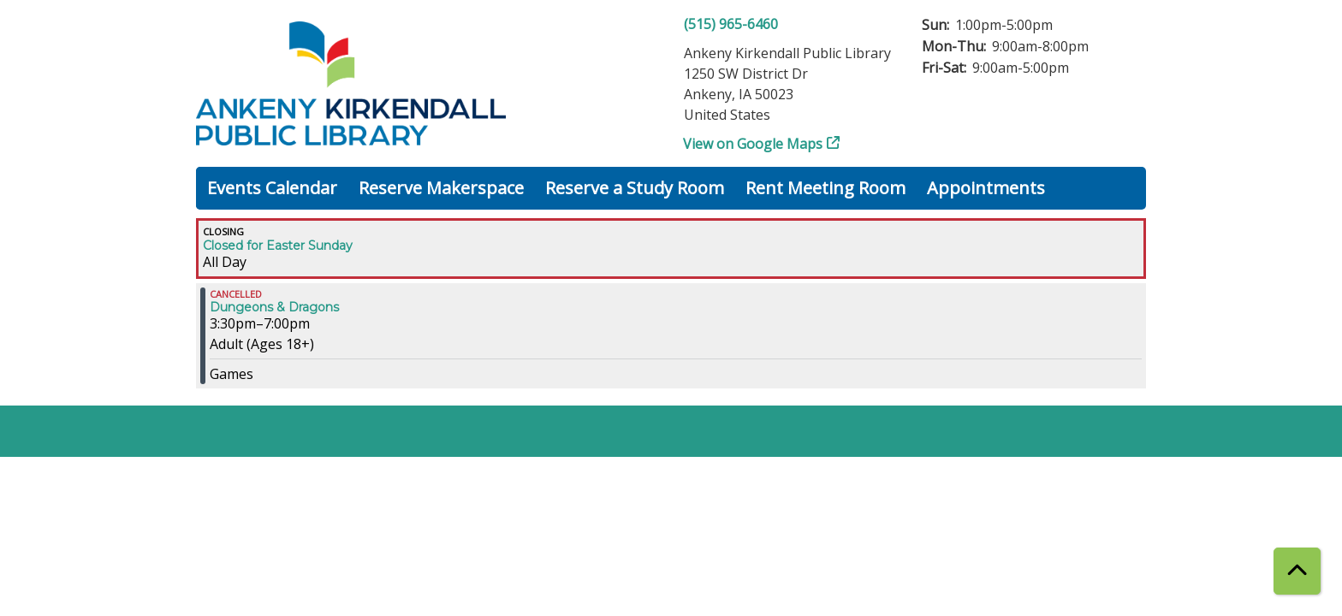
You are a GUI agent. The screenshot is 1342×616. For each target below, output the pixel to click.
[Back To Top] (1297, 571)
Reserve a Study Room (634, 187)
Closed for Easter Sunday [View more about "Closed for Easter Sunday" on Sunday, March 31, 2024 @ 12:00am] (278, 246)
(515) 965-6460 (731, 24)
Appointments (986, 187)
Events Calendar (272, 187)
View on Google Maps (753, 143)
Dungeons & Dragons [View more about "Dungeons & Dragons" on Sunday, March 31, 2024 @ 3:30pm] (274, 307)
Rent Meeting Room (825, 187)
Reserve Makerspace (441, 187)
